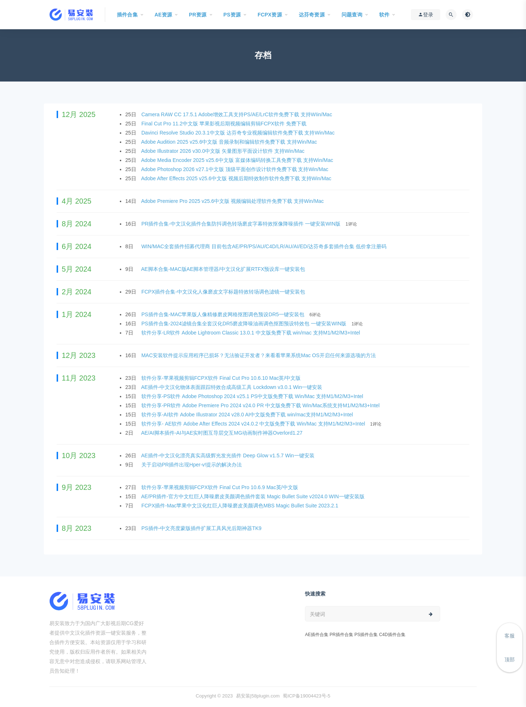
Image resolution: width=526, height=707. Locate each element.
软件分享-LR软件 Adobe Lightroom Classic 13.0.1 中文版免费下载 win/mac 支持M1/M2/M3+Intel (251, 333)
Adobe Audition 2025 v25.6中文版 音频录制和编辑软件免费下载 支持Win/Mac (229, 142)
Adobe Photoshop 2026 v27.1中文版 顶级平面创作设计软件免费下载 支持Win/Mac (235, 169)
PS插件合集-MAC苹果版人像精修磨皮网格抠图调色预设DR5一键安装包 (223, 314)
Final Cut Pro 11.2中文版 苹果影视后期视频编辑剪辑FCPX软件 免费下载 (224, 123)
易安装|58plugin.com (258, 696)
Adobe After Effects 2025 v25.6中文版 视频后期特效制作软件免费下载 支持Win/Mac (237, 178)
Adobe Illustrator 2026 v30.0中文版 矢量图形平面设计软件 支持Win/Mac (223, 151)
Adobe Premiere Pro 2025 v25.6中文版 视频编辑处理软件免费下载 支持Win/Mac (233, 201)
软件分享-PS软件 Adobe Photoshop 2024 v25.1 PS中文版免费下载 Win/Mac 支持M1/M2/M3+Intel (253, 396)
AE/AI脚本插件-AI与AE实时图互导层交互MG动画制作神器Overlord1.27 (222, 433)
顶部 (509, 659)
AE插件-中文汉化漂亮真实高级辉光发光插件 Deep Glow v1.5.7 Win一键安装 (228, 455)
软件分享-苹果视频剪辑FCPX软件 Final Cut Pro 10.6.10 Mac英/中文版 (221, 378)
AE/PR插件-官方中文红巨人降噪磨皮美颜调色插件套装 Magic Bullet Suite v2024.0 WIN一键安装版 (253, 496)
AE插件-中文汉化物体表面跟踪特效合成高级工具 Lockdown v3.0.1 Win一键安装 (232, 387)
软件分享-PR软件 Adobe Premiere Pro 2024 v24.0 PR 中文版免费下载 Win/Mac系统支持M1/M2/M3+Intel (261, 405)
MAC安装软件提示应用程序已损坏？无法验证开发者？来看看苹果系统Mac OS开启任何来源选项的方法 (259, 355)
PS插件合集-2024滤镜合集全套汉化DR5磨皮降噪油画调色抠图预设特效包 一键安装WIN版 (244, 323)
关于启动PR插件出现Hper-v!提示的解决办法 (192, 465)
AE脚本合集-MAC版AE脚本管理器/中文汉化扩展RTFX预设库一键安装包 (223, 269)
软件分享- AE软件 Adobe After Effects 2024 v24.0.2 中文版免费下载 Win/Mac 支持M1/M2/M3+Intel (253, 424)
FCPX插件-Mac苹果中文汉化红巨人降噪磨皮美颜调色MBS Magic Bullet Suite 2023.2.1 (240, 505)
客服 (509, 636)
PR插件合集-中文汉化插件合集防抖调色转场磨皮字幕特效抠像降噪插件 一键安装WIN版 (241, 224)
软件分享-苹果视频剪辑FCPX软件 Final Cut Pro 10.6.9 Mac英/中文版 (220, 487)
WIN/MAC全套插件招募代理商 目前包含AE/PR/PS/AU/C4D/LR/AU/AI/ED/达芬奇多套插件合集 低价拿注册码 (264, 246)
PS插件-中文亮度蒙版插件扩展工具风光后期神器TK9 (202, 528)
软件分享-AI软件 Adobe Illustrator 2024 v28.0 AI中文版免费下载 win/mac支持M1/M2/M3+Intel (247, 414)
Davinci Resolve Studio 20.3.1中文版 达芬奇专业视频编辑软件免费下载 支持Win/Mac (238, 133)
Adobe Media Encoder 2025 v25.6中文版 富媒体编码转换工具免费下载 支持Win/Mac (238, 160)
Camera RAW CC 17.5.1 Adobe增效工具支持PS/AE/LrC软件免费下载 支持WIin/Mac (237, 114)
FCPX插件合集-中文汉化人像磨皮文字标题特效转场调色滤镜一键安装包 (223, 292)
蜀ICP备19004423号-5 (306, 696)
